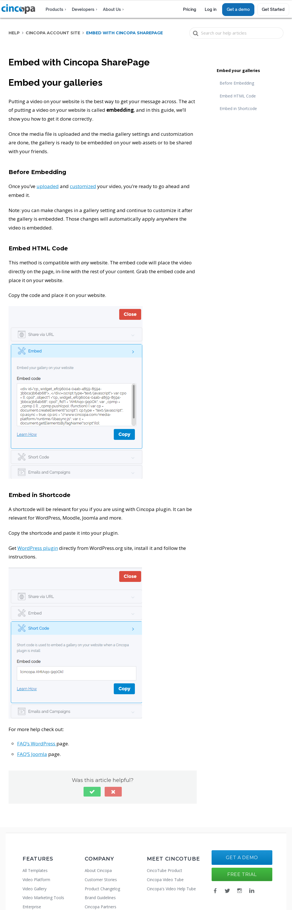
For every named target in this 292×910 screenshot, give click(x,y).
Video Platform (36, 879)
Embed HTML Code (238, 96)
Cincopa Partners (100, 906)
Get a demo (238, 9)
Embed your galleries (238, 70)
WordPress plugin (37, 548)
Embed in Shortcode (238, 108)
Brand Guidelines (100, 897)
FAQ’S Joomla (32, 754)
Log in (210, 9)
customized (83, 186)
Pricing (189, 9)
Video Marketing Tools (43, 897)
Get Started (273, 9)
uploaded (47, 186)
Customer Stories (101, 879)
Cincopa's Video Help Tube (171, 888)
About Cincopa (98, 870)
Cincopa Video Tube (165, 879)
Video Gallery (34, 888)
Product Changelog (102, 888)
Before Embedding (237, 83)
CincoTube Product (164, 870)
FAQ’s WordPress (36, 743)
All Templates (35, 870)
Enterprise (32, 906)
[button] (92, 792)
